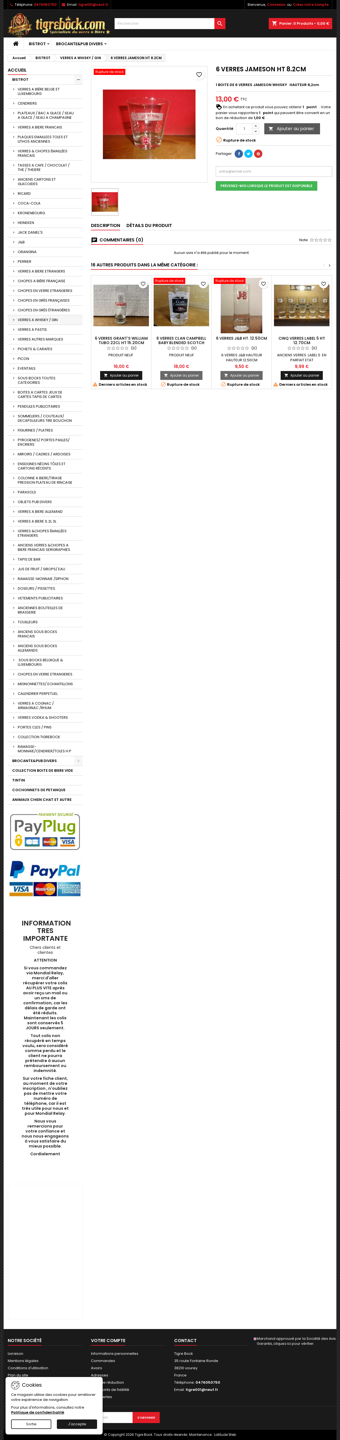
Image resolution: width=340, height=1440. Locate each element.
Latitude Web (225, 1434)
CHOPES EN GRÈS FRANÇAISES (44, 300)
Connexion (276, 4)
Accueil (17, 70)
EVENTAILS (26, 368)
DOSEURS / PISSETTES (36, 588)
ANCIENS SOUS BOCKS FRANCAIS (37, 634)
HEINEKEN (26, 222)
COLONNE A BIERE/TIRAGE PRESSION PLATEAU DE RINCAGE (45, 480)
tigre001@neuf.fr (93, 4)
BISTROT (37, 44)
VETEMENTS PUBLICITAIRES (40, 598)
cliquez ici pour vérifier (293, 1343)
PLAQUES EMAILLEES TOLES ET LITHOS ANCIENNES (43, 139)
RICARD (24, 193)
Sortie (31, 1424)
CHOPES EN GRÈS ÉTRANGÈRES (44, 310)
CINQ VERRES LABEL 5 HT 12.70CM (301, 341)
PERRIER (24, 261)
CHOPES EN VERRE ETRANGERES (45, 290)
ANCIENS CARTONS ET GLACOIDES (37, 181)
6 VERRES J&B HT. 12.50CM (241, 338)
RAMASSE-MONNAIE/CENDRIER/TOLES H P (44, 749)
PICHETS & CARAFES (35, 349)
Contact (185, 1340)
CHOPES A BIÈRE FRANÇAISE (41, 281)
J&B (21, 242)
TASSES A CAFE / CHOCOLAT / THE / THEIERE (44, 167)
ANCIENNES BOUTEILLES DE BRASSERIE (40, 610)
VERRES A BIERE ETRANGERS (41, 271)
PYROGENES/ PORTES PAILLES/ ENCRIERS (44, 442)
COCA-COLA (29, 203)
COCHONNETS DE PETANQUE (38, 790)
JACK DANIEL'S (30, 232)
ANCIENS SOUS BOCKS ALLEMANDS (37, 648)
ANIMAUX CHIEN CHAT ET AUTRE (42, 799)
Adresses (99, 1375)
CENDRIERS (27, 103)
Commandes (103, 1360)
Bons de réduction (107, 1382)
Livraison (15, 1353)
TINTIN (18, 780)
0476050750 (45, 4)
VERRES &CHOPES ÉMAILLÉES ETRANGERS (42, 533)
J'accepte (77, 1424)
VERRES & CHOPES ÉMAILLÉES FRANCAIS (42, 153)
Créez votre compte (311, 4)
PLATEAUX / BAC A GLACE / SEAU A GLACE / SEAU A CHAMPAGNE (46, 115)
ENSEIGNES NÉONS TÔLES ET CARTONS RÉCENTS (41, 466)
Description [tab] (105, 225)
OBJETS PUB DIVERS (35, 502)
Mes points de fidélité (110, 1389)
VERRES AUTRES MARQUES (40, 339)
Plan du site (18, 1375)
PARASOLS (27, 492)
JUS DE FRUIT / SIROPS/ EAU (41, 569)
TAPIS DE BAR (29, 559)
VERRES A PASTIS (32, 329)
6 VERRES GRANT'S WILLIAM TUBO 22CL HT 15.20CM (121, 341)
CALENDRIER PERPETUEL (38, 693)
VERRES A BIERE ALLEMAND (40, 511)
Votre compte (108, 1340)
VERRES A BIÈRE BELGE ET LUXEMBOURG (39, 91)
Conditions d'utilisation (28, 1368)
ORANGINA (27, 251)
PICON (23, 358)
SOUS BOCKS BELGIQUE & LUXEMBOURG (40, 662)
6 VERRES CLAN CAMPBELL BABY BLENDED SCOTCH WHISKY (181, 343)
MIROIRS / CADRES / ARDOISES (44, 454)
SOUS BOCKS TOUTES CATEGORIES (36, 380)
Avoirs (96, 1368)
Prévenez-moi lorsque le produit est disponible (266, 185)
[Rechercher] (170, 23)
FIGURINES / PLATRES (35, 430)
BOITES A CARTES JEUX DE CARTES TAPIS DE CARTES (40, 394)
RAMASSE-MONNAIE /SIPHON (43, 578)
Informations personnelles (114, 1353)
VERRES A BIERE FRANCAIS (40, 127)
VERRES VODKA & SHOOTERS (43, 717)
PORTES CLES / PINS (35, 727)
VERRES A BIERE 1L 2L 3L (37, 521)
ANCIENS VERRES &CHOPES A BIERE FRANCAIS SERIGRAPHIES (44, 547)
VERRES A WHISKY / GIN (38, 319)
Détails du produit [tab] (149, 225)
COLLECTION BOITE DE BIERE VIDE (42, 770)
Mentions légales (23, 1360)
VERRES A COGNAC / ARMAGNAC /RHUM (36, 705)
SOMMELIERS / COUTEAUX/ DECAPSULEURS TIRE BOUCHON (45, 418)
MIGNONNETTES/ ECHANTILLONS (45, 684)
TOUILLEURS (28, 622)
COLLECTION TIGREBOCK (39, 737)
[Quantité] (244, 128)
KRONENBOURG (31, 213)
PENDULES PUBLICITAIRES (39, 406)
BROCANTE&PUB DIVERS (79, 44)
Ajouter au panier (291, 128)
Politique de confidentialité (37, 1412)
